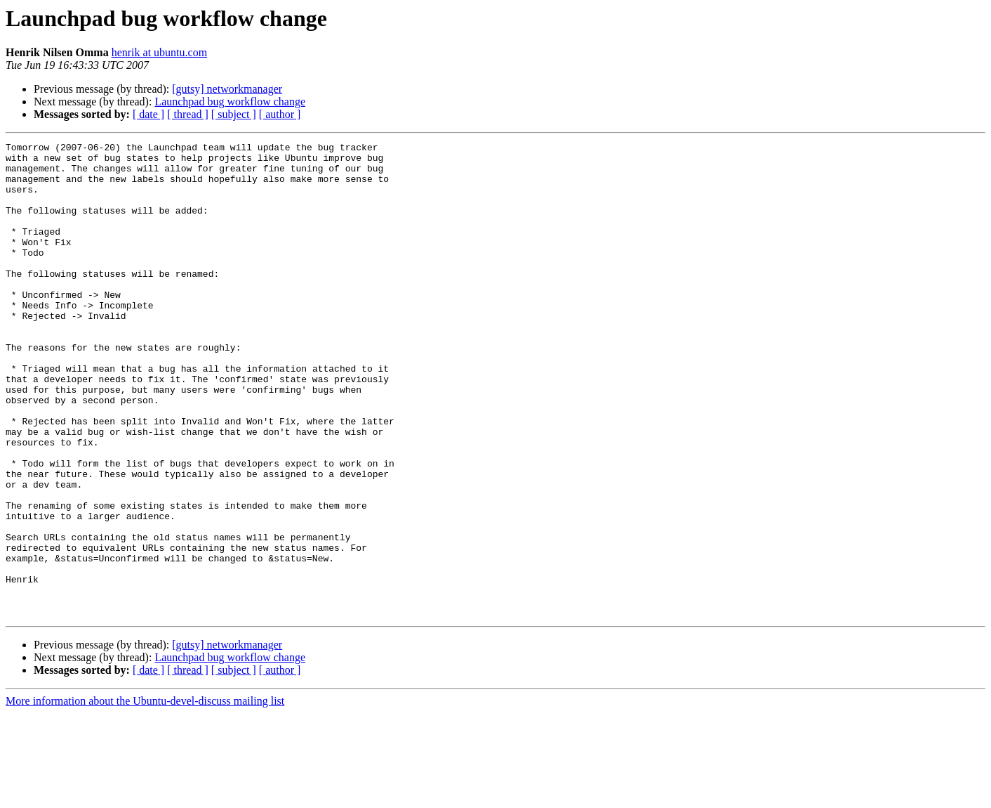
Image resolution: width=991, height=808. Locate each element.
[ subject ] (233, 114)
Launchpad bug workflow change (229, 101)
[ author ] (280, 114)
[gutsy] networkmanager (227, 89)
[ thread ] (187, 114)
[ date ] (148, 114)
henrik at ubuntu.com (159, 52)
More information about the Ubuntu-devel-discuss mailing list (145, 796)
